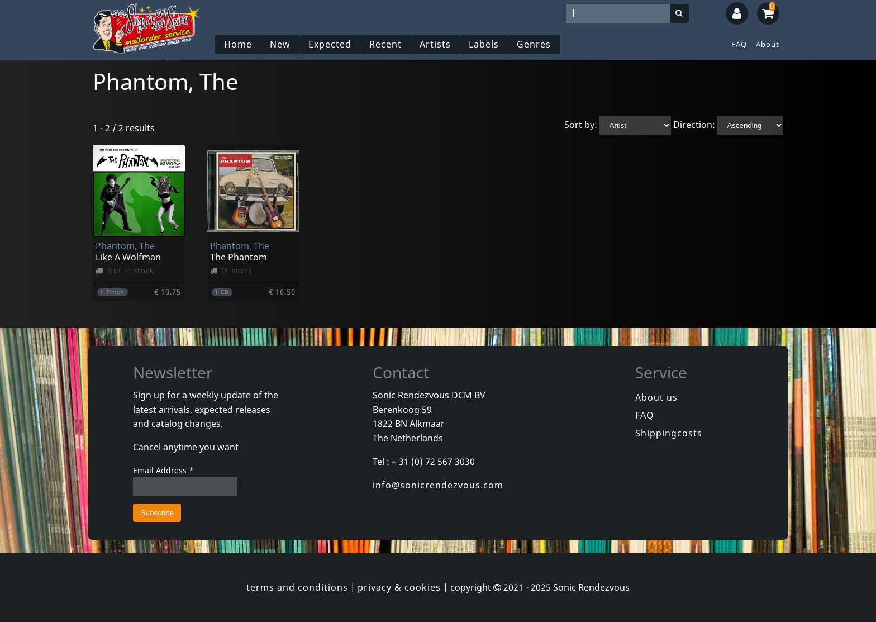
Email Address (163, 470)
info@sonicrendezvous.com (438, 485)
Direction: (694, 124)
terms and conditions (297, 587)
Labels (484, 44)
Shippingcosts (668, 433)
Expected (329, 44)
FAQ (739, 44)
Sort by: (580, 124)
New (280, 44)
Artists (435, 44)
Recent (385, 44)
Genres (534, 44)
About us (656, 397)
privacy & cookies (399, 587)
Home (238, 44)
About (767, 44)
